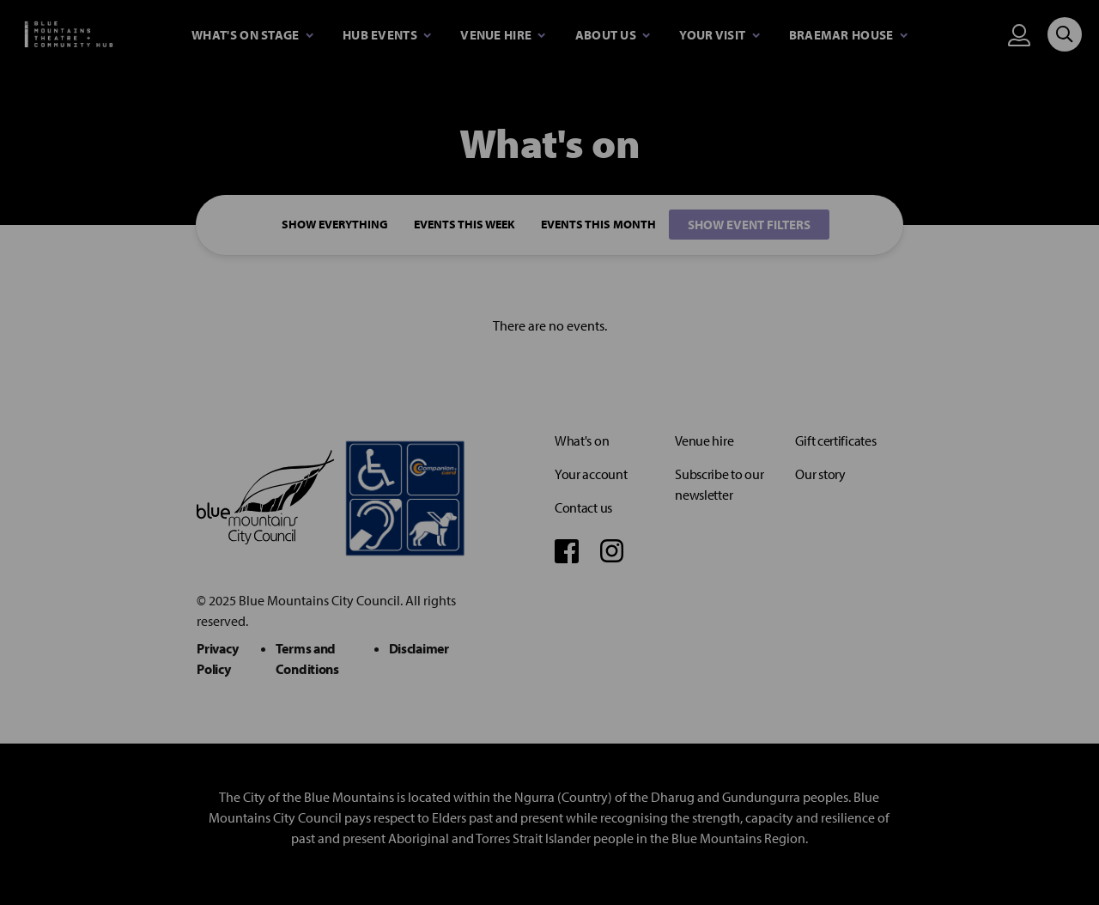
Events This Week (464, 225)
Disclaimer (419, 648)
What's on (582, 440)
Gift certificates (835, 440)
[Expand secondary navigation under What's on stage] (252, 35)
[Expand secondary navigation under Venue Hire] (503, 35)
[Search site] (1064, 34)
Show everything (335, 225)
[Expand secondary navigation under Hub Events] (386, 35)
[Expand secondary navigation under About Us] (613, 35)
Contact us (583, 507)
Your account (591, 474)
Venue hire (704, 440)
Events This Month (598, 225)
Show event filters (749, 224)
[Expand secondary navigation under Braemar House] (848, 35)
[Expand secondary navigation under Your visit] (719, 35)
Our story (820, 474)
